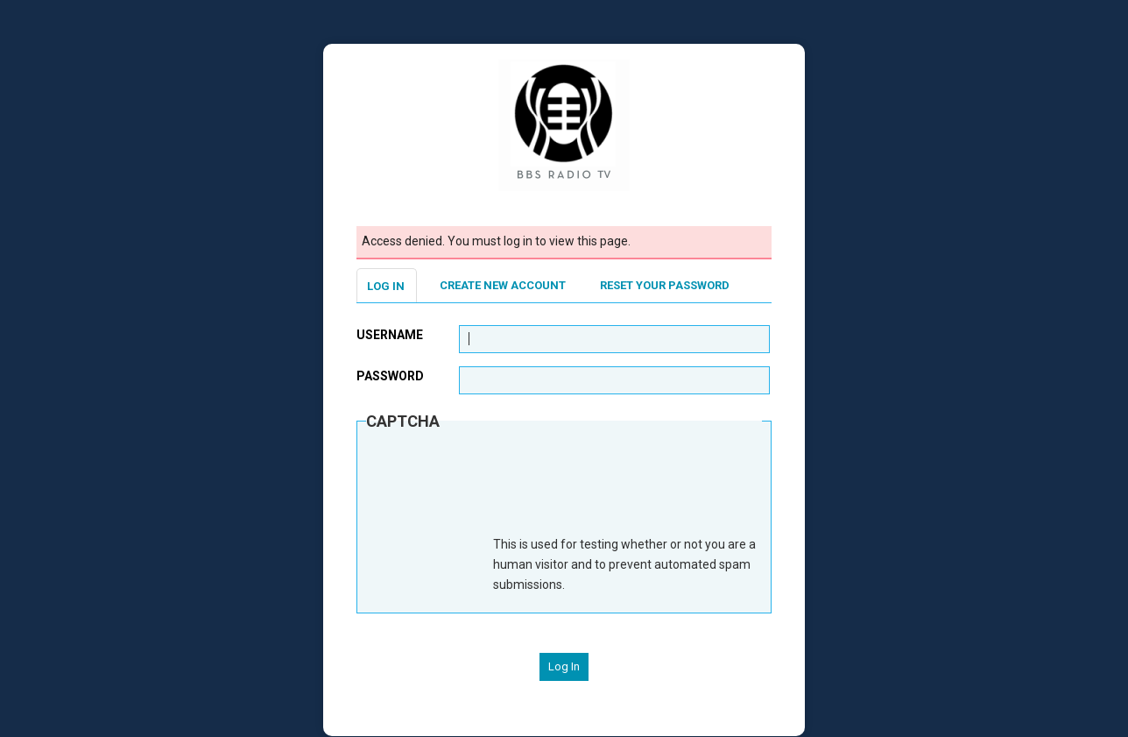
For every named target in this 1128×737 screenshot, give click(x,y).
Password (390, 376)
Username (389, 335)
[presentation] (499, 491)
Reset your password (665, 285)
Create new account (503, 285)
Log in (386, 286)
